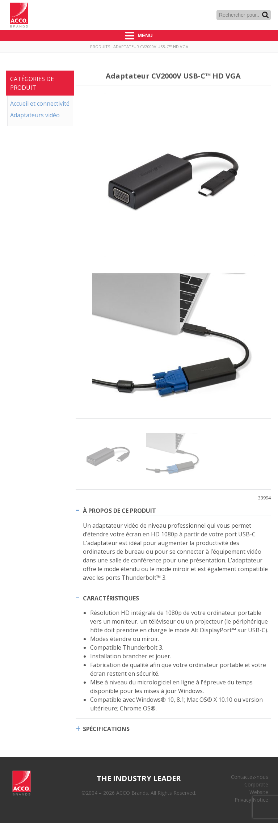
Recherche (265, 15)
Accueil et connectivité (40, 103)
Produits (100, 46)
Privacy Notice (251, 799)
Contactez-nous (249, 776)
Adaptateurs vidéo (35, 115)
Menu (138, 35)
